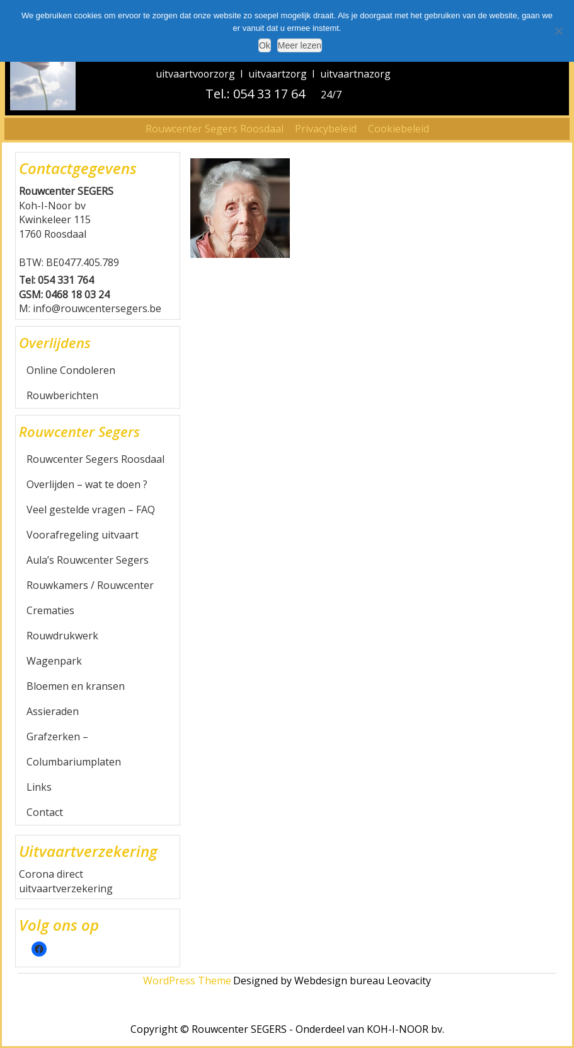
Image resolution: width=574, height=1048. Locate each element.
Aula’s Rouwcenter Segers (87, 560)
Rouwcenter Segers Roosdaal (215, 129)
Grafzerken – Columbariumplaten (73, 749)
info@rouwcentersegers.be (97, 308)
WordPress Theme (187, 980)
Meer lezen (299, 45)
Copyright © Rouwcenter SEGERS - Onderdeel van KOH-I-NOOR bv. (287, 1029)
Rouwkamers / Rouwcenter (90, 585)
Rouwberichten (62, 395)
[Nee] (558, 31)
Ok (264, 45)
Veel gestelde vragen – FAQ (90, 509)
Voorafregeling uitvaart (82, 535)
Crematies (50, 610)
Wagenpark (54, 661)
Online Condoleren (70, 370)
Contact (44, 812)
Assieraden (52, 711)
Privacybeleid (326, 129)
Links (39, 787)
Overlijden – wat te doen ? (86, 484)
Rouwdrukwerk (62, 636)
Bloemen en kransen (75, 686)
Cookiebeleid (398, 129)
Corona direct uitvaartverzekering (66, 881)
